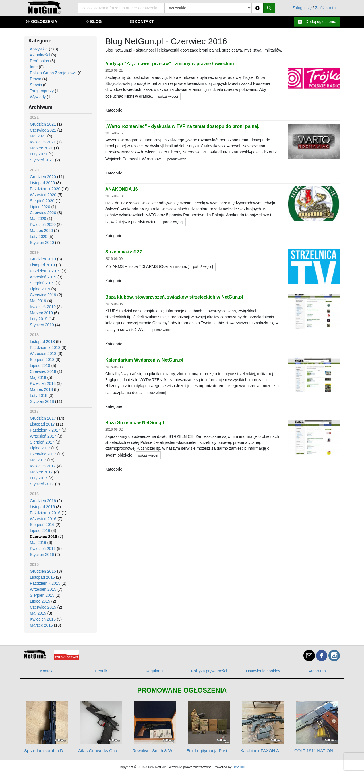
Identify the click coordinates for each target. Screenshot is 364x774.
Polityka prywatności (209, 671)
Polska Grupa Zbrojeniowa (53, 73)
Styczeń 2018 (42, 401)
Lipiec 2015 (40, 601)
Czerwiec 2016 (43, 536)
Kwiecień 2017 (43, 466)
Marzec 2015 (41, 625)
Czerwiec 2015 (43, 607)
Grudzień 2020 (43, 176)
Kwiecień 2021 (43, 142)
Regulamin (155, 671)
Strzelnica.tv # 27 (123, 251)
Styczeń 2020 (42, 242)
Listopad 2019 (42, 265)
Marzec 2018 (41, 389)
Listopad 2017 (42, 424)
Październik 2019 (45, 271)
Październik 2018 (45, 347)
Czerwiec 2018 (43, 371)
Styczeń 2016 (42, 554)
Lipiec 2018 (40, 365)
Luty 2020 (38, 236)
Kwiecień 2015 (43, 619)
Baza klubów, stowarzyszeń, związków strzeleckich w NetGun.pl (174, 297)
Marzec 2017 (41, 472)
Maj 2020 (38, 218)
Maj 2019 (38, 301)
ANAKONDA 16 (121, 189)
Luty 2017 (38, 478)
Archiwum (317, 671)
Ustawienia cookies (263, 671)
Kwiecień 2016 (43, 548)
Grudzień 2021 (43, 124)
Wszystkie (39, 49)
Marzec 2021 (41, 148)
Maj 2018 (38, 377)
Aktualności (40, 55)
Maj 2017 (38, 460)
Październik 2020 (45, 188)
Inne (34, 67)
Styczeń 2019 (42, 325)
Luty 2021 (38, 154)
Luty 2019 (38, 319)
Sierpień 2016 (42, 524)
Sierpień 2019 (42, 283)
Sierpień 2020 (42, 200)
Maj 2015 (38, 613)
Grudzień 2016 (43, 500)
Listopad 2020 (42, 182)
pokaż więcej (168, 96)
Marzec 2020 (41, 230)
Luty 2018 (38, 395)
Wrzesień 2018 (43, 353)
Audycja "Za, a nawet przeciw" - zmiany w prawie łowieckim (169, 63)
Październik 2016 (45, 512)
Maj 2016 (38, 542)
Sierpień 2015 (42, 595)
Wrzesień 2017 (43, 436)
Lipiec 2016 (40, 530)
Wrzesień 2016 (43, 518)
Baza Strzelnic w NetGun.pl (134, 422)
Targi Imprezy (42, 91)
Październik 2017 (45, 430)
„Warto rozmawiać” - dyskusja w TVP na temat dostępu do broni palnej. (182, 126)
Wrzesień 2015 (43, 589)
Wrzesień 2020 (43, 194)
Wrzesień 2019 (43, 277)
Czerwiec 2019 (43, 295)
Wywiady (38, 97)
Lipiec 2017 (40, 448)
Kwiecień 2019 (43, 307)
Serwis (36, 85)
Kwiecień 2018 (43, 383)
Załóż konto (325, 7)
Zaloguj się (302, 7)
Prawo (35, 79)
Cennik (101, 671)
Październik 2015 (45, 583)
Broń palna (39, 61)
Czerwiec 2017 (43, 454)
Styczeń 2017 (42, 484)
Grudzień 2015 (43, 571)
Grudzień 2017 (43, 418)
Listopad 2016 (42, 506)
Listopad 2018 (42, 341)
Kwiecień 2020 (43, 224)
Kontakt (46, 671)
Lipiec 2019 (40, 289)
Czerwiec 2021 (43, 130)
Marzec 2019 (41, 313)
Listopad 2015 (42, 577)
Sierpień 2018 (42, 359)
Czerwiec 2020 (43, 212)
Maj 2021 (38, 136)
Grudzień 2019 (43, 259)
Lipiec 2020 (40, 206)
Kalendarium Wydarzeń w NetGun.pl (144, 360)
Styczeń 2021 (42, 160)
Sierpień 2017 (42, 442)
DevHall (239, 767)
